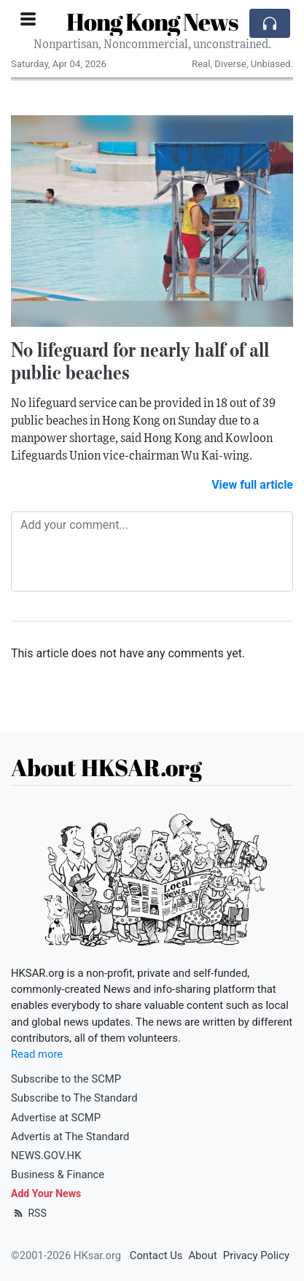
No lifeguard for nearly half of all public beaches (140, 360)
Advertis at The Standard (70, 1136)
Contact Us (156, 1255)
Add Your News (46, 1193)
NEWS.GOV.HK (46, 1155)
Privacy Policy (256, 1255)
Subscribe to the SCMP (66, 1078)
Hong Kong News (152, 21)
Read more (37, 1054)
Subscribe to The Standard (74, 1097)
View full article (252, 485)
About (202, 1255)
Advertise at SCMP (56, 1117)
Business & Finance (57, 1174)
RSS (29, 1213)
